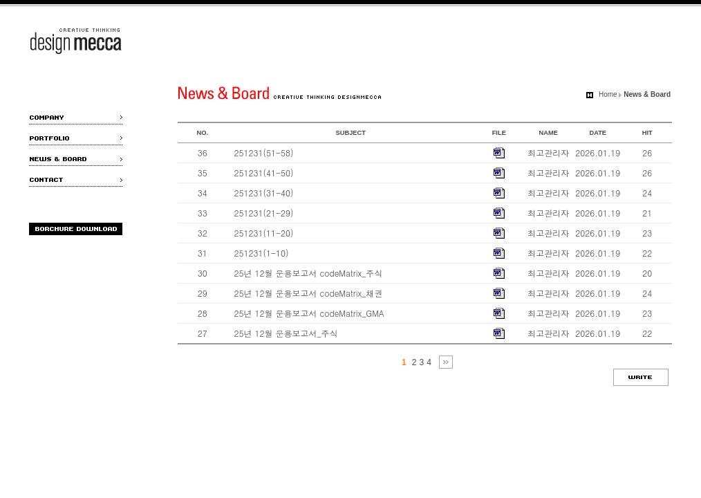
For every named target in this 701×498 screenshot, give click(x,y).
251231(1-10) (261, 253)
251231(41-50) (264, 172)
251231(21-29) (264, 213)
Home (608, 94)
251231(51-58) (264, 152)
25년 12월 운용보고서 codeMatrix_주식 (308, 273)
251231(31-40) (264, 193)
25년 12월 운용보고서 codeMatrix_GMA (309, 313)
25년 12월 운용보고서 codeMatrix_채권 (308, 293)
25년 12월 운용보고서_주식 (286, 333)
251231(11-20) (264, 233)
